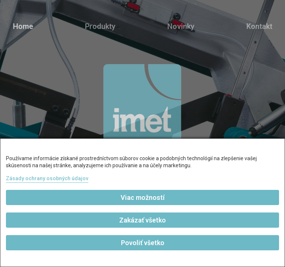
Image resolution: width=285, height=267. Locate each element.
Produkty (100, 26)
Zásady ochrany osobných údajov (47, 178)
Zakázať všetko (142, 220)
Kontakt (259, 26)
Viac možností (143, 197)
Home (23, 26)
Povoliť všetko (142, 243)
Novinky (180, 26)
